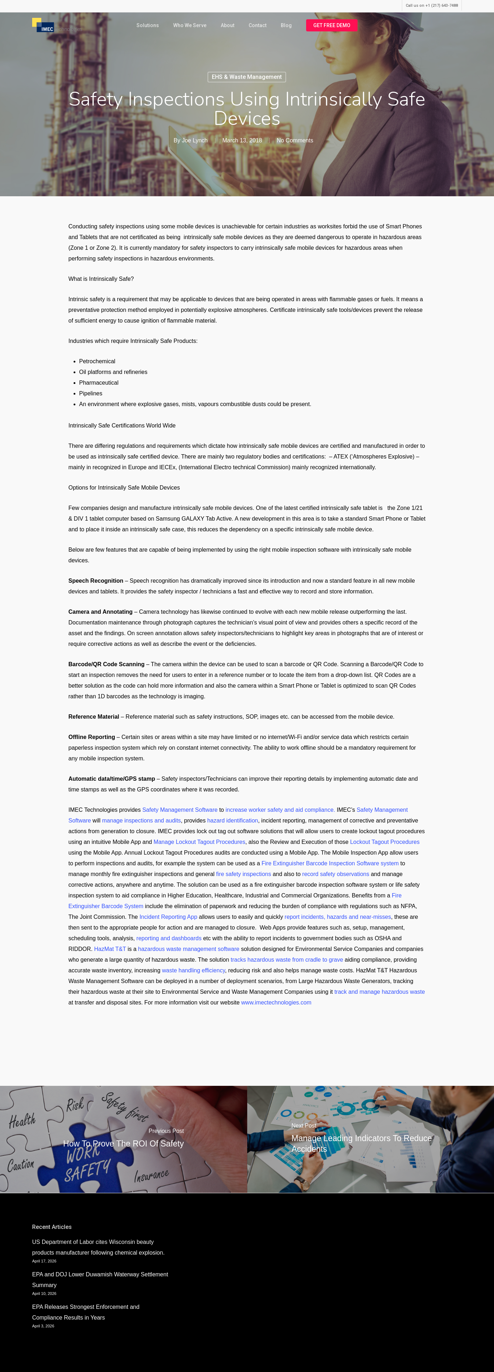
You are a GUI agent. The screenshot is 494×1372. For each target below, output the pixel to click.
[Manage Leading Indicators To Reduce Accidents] (370, 1139)
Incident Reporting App (168, 917)
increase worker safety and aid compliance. (280, 810)
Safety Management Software (180, 810)
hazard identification (232, 820)
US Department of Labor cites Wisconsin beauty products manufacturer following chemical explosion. (98, 1247)
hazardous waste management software (189, 949)
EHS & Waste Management (247, 77)
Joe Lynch (195, 140)
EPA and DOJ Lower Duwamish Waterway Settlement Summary (100, 1279)
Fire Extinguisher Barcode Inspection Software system (330, 863)
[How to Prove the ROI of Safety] (123, 1139)
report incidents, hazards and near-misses (338, 917)
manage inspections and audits (141, 820)
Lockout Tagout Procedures (385, 842)
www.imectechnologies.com (276, 1002)
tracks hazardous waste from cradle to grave (287, 960)
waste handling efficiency (193, 970)
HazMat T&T (110, 949)
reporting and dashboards (168, 938)
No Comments (295, 140)
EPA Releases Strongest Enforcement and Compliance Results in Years (85, 1312)
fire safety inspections (243, 874)
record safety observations (335, 874)
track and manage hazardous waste (379, 992)
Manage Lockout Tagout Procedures (199, 842)
